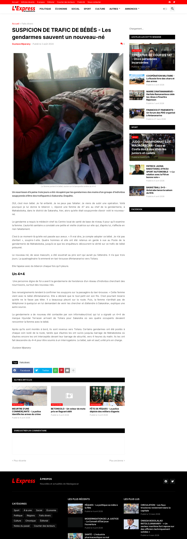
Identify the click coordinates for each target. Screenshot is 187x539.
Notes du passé (22, 526)
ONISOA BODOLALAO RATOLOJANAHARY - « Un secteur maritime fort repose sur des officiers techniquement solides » (157, 526)
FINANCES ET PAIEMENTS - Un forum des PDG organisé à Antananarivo (160, 113)
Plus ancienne (116, 460)
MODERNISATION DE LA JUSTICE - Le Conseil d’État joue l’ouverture (102, 521)
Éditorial (50, 2)
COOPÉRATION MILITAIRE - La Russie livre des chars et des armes (160, 78)
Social (75, 8)
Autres (113, 8)
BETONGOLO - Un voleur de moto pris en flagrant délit (68, 410)
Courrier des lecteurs (66, 2)
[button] (165, 8)
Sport (87, 8)
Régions (31, 515)
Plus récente (20, 460)
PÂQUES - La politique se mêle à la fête (101, 506)
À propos (41, 2)
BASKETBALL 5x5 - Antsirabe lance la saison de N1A (159, 190)
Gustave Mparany (21, 44)
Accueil (15, 2)
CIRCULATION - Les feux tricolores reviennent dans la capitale (156, 508)
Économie (61, 8)
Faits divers (27, 24)
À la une (28, 510)
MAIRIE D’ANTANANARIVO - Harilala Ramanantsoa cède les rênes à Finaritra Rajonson (160, 95)
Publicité (81, 2)
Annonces (131, 8)
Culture (100, 8)
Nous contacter (94, 2)
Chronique (30, 520)
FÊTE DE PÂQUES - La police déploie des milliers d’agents (104, 410)
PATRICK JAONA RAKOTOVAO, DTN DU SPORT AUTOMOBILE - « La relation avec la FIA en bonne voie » (160, 171)
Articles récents (27, 2)
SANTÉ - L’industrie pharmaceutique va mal (97, 535)
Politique (45, 8)
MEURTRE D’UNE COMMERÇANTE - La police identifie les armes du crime (26, 411)
